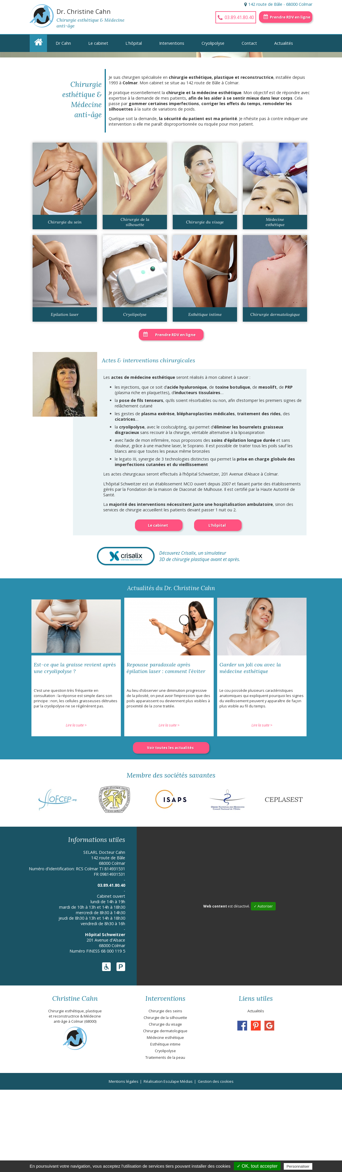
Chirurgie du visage (205, 304)
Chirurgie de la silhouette (135, 304)
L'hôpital (133, 43)
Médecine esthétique (275, 304)
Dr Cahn (63, 43)
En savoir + (57, 114)
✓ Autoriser (263, 988)
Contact (249, 43)
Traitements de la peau (165, 1139)
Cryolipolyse (213, 43)
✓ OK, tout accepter (257, 1166)
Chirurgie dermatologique (275, 396)
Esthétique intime (205, 396)
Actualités (283, 43)
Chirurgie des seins (165, 1093)
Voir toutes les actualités (170, 830)
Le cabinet (98, 43)
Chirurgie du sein (65, 304)
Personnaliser (298, 1166)
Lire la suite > (76, 807)
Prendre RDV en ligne (290, 17)
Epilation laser (65, 396)
